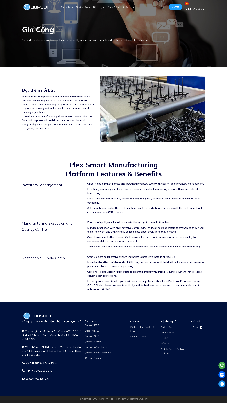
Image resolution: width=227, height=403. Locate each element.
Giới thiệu (166, 327)
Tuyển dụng (167, 332)
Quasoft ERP (92, 325)
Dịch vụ (99, 7)
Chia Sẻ (113, 7)
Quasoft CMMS (93, 341)
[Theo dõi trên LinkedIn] (201, 327)
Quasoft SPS (92, 336)
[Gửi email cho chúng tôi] (197, 327)
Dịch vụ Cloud (138, 336)
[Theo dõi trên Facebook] (193, 327)
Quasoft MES (92, 330)
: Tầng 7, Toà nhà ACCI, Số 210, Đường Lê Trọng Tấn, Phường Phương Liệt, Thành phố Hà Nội (52, 334)
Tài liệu (165, 338)
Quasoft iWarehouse (96, 347)
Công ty (67, 7)
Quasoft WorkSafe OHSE (99, 352)
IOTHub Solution (94, 358)
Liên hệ (165, 343)
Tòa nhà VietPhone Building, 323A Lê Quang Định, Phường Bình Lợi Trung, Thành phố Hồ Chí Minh (52, 350)
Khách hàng (129, 7)
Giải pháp (83, 7)
